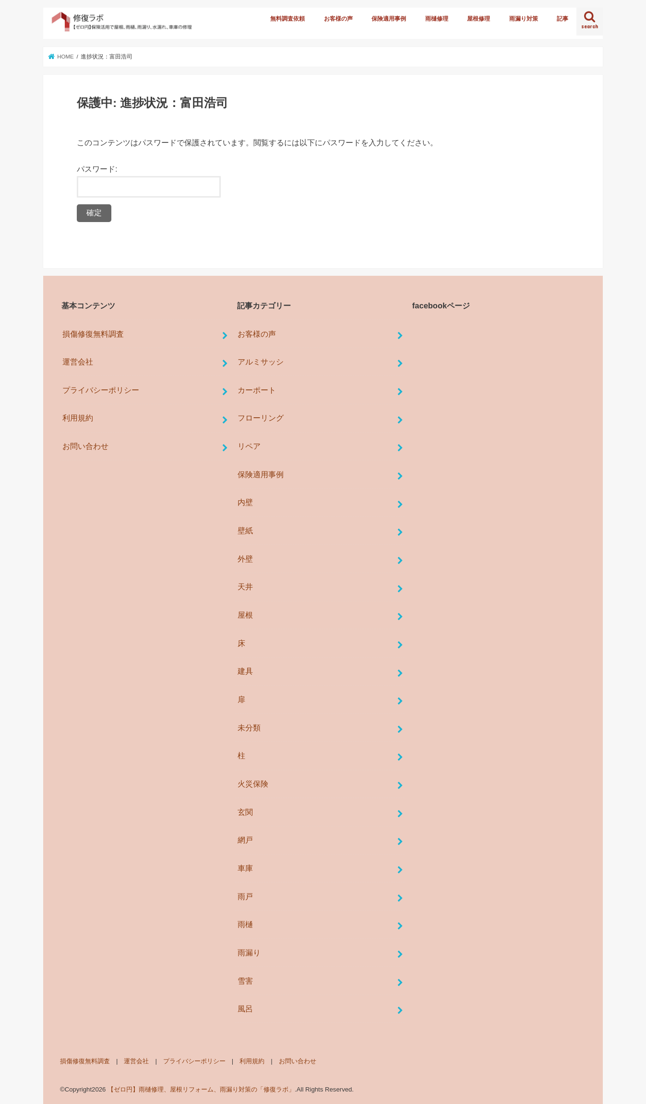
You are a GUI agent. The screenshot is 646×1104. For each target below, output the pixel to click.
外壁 (245, 558)
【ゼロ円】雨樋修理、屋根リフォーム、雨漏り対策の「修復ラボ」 (201, 1089)
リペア (249, 446)
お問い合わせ (85, 446)
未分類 (249, 727)
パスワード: (149, 181)
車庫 (245, 868)
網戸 (245, 839)
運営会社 (77, 361)
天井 (245, 586)
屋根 (245, 615)
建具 (245, 671)
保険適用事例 (388, 18)
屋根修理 (478, 18)
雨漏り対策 (523, 18)
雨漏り (249, 952)
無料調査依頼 (287, 18)
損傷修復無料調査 (93, 333)
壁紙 (245, 530)
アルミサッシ (261, 361)
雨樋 (245, 924)
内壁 (245, 502)
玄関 (245, 812)
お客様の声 (338, 18)
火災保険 (253, 783)
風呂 (245, 1008)
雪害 (245, 980)
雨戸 (245, 896)
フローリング (261, 417)
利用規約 (77, 417)
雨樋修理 (436, 18)
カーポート (257, 390)
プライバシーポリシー (100, 390)
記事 (562, 18)
